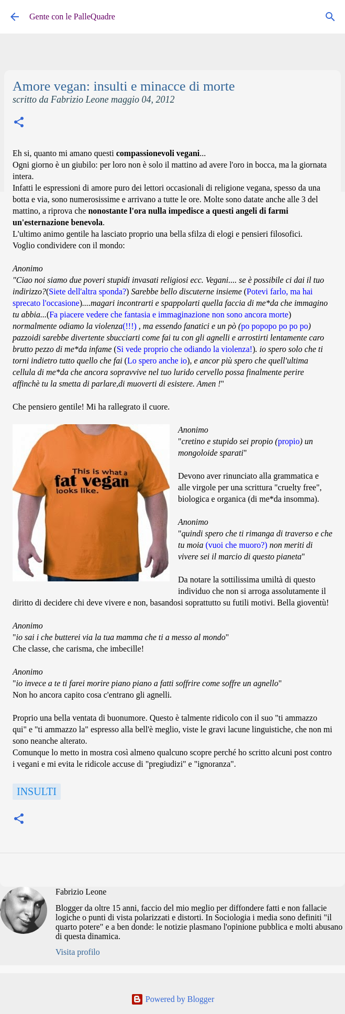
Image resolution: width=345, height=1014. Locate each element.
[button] (19, 123)
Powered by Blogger (173, 999)
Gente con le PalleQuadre (72, 16)
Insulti (37, 791)
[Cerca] (330, 16)
